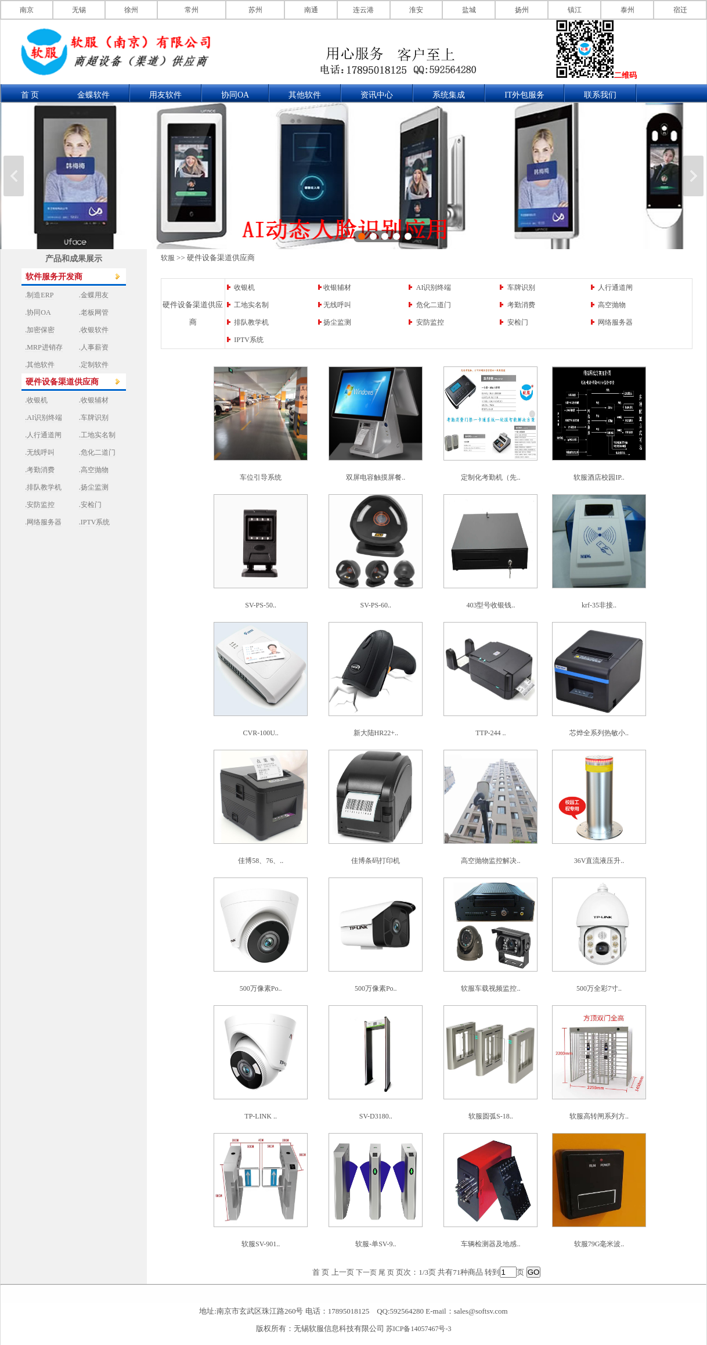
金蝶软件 (93, 95)
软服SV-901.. (260, 1244)
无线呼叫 (337, 305)
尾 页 (386, 1272)
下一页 (366, 1272)
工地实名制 (251, 305)
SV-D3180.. (375, 1116)
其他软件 (304, 95)
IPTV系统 (249, 340)
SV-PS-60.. (375, 605)
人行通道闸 (615, 287)
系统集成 (448, 95)
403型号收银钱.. (490, 605)
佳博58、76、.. (260, 861)
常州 (192, 10)
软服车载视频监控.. (490, 988)
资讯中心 (376, 95)
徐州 (131, 10)
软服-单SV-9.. (375, 1244)
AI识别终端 (434, 287)
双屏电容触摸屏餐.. (375, 477)
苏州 (255, 10)
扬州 (522, 10)
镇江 (575, 10)
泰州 (627, 10)
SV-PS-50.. (260, 605)
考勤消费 (521, 305)
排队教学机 (251, 322)
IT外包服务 (524, 95)
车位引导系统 (261, 477)
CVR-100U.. (260, 733)
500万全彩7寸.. (599, 988)
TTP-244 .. (490, 733)
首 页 (30, 95)
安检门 (517, 322)
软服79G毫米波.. (599, 1244)
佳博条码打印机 (375, 861)
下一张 (693, 176)
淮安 (416, 10)
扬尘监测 (337, 322)
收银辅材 (337, 287)
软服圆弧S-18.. (490, 1116)
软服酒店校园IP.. (598, 477)
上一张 (13, 176)
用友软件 (165, 95)
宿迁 (680, 10)
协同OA (235, 95)
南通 (311, 10)
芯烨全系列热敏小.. (599, 733)
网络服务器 (615, 322)
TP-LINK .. (260, 1116)
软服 (168, 258)
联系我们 (600, 95)
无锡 (79, 10)
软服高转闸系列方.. (599, 1116)
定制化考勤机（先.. (490, 477)
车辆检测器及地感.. (490, 1244)
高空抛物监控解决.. (490, 861)
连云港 (363, 10)
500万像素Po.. (261, 988)
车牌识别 (521, 287)
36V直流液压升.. (599, 861)
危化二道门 (433, 305)
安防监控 (430, 322)
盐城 (469, 10)
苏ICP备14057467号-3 (419, 1329)
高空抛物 (612, 305)
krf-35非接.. (599, 605)
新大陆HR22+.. (376, 733)
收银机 (244, 287)
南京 (27, 10)
